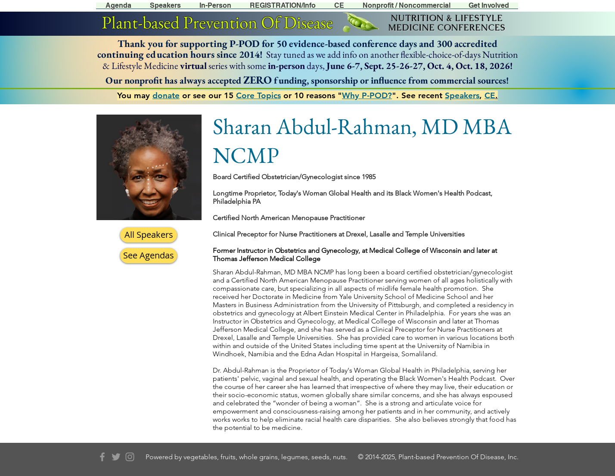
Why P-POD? (367, 95)
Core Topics (258, 95)
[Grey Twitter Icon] (116, 457)
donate (166, 95)
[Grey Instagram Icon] (130, 457)
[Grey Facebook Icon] (102, 457)
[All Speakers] (148, 235)
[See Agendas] (148, 255)
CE (490, 95)
